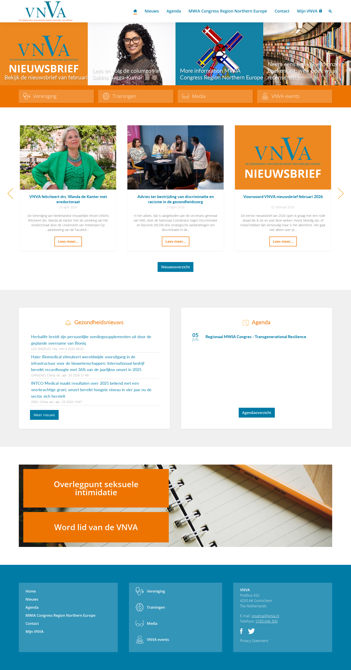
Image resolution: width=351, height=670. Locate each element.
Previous (10, 193)
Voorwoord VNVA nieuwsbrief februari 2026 (283, 196)
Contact (282, 11)
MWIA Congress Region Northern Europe (227, 11)
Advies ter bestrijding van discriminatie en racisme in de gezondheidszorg (175, 199)
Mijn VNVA (307, 11)
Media (152, 623)
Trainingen (156, 607)
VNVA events (158, 639)
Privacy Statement (254, 640)
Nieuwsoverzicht (175, 267)
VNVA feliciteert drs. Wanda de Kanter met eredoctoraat (68, 199)
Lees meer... (68, 241)
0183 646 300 (267, 621)
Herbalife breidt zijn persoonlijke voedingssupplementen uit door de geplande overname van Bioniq (91, 340)
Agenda (174, 11)
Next (341, 193)
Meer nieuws (44, 414)
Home (135, 11)
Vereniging (156, 591)
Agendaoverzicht (256, 412)
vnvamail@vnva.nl (265, 615)
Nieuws (152, 11)
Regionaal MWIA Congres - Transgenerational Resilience (255, 336)
